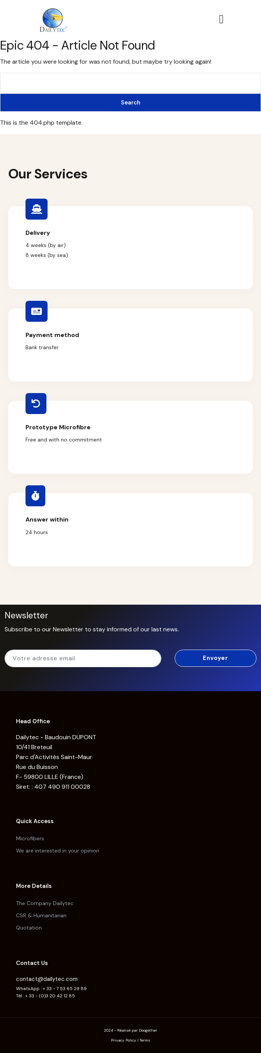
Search (130, 102)
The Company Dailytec (44, 903)
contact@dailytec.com (47, 979)
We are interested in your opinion (57, 850)
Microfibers (30, 838)
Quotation (29, 927)
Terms (145, 1040)
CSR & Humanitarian (41, 915)
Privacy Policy (123, 1040)
